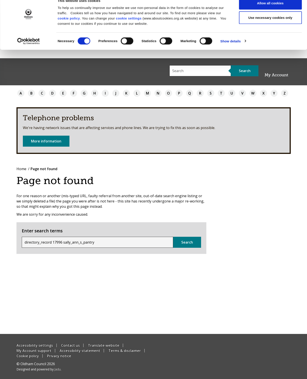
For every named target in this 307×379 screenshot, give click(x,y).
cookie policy (69, 26)
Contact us (70, 345)
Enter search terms (42, 231)
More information (46, 141)
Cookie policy (27, 355)
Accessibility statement (80, 350)
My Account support (33, 350)
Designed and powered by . (38, 369)
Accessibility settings (34, 345)
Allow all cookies (270, 11)
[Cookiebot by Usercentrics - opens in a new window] (28, 49)
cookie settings (129, 26)
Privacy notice (59, 355)
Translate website (103, 345)
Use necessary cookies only (270, 26)
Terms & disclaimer (124, 350)
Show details (230, 49)
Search (187, 242)
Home (21, 168)
